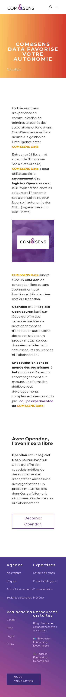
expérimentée (42, 401)
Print (10, 628)
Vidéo (10, 644)
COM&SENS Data (25, 146)
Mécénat (38, 597)
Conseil (11, 619)
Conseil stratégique (45, 581)
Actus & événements (20, 589)
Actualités (14, 69)
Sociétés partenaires (19, 597)
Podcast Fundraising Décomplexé (41, 657)
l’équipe (24, 401)
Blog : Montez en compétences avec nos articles (45, 627)
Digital (11, 636)
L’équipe (12, 581)
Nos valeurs (14, 573)
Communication (43, 589)
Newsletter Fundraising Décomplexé (42, 642)
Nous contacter (24, 679)
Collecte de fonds (44, 573)
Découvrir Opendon (33, 521)
